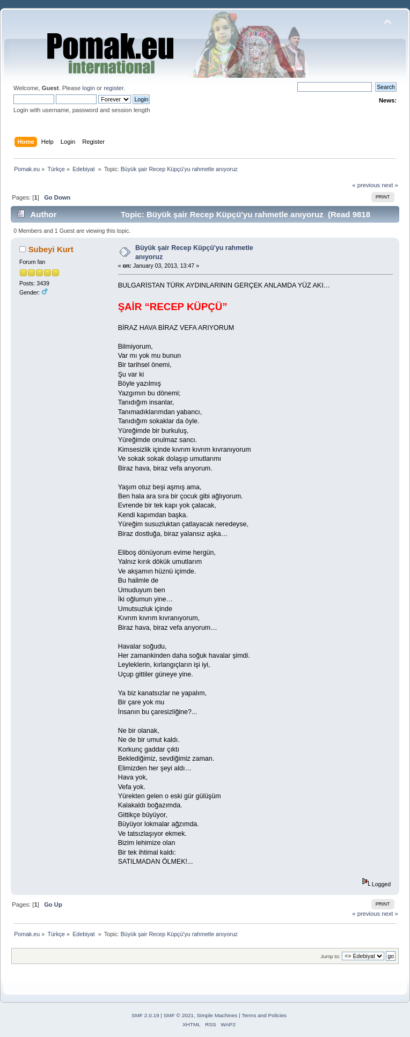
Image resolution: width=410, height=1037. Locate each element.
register (113, 88)
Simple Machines (216, 1015)
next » (390, 185)
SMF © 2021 (179, 1015)
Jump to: (330, 956)
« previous (366, 185)
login (88, 88)
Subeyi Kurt (51, 249)
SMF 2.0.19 (145, 1015)
